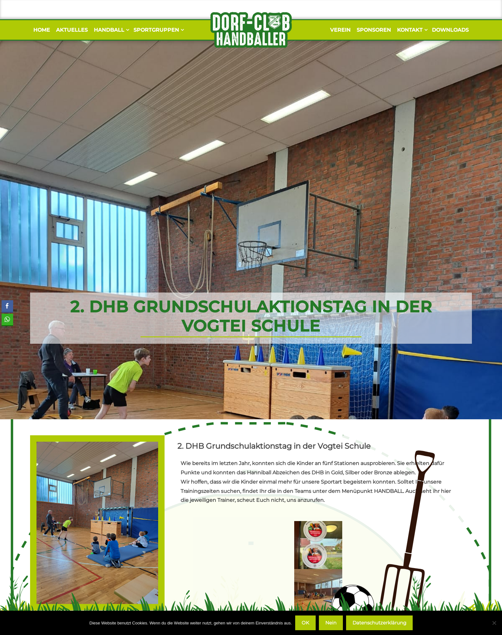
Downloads (450, 30)
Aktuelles (72, 30)
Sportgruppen (158, 30)
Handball (110, 30)
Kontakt (411, 30)
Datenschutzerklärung (379, 623)
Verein (340, 30)
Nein (330, 623)
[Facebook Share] (7, 306)
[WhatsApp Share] (7, 319)
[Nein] (494, 623)
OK (305, 623)
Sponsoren (374, 30)
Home (41, 30)
